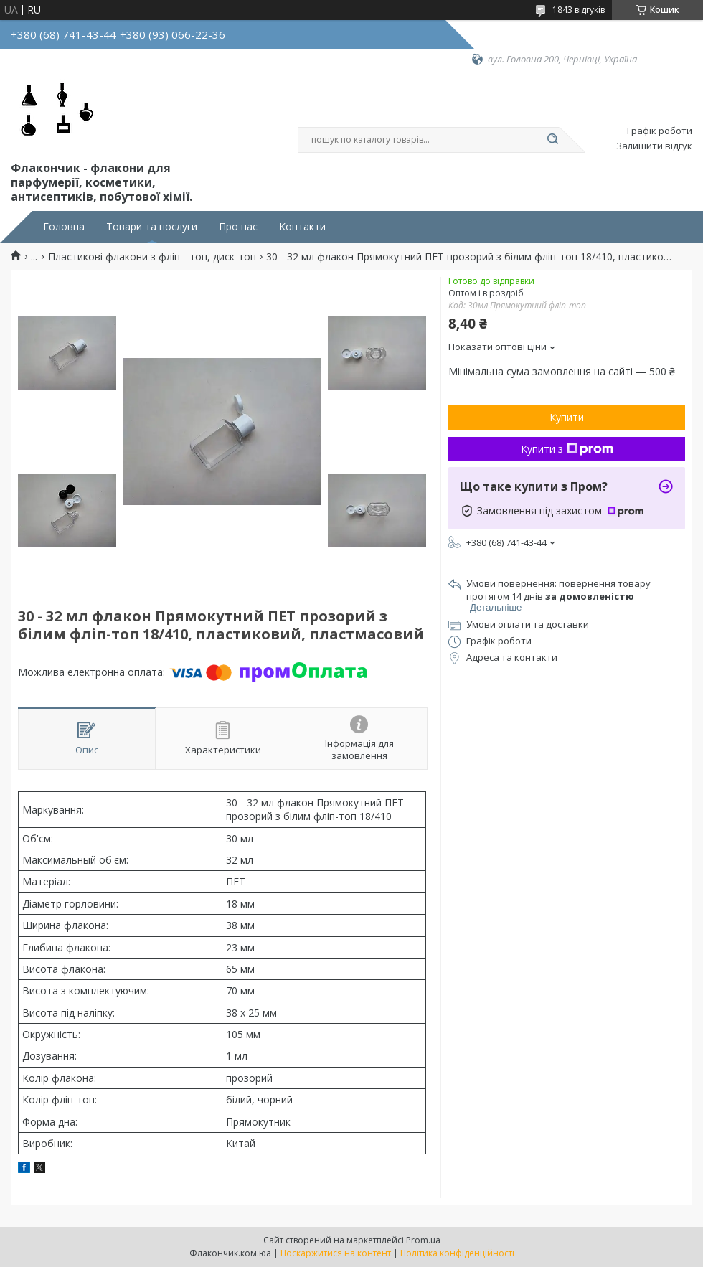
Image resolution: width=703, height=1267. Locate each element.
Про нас (238, 227)
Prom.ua (423, 1240)
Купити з (567, 449)
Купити (566, 417)
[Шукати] (552, 140)
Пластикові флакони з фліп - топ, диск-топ (152, 256)
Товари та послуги (151, 227)
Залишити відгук (654, 146)
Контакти (302, 227)
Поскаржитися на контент (335, 1253)
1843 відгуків (578, 10)
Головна (64, 227)
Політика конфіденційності (457, 1253)
